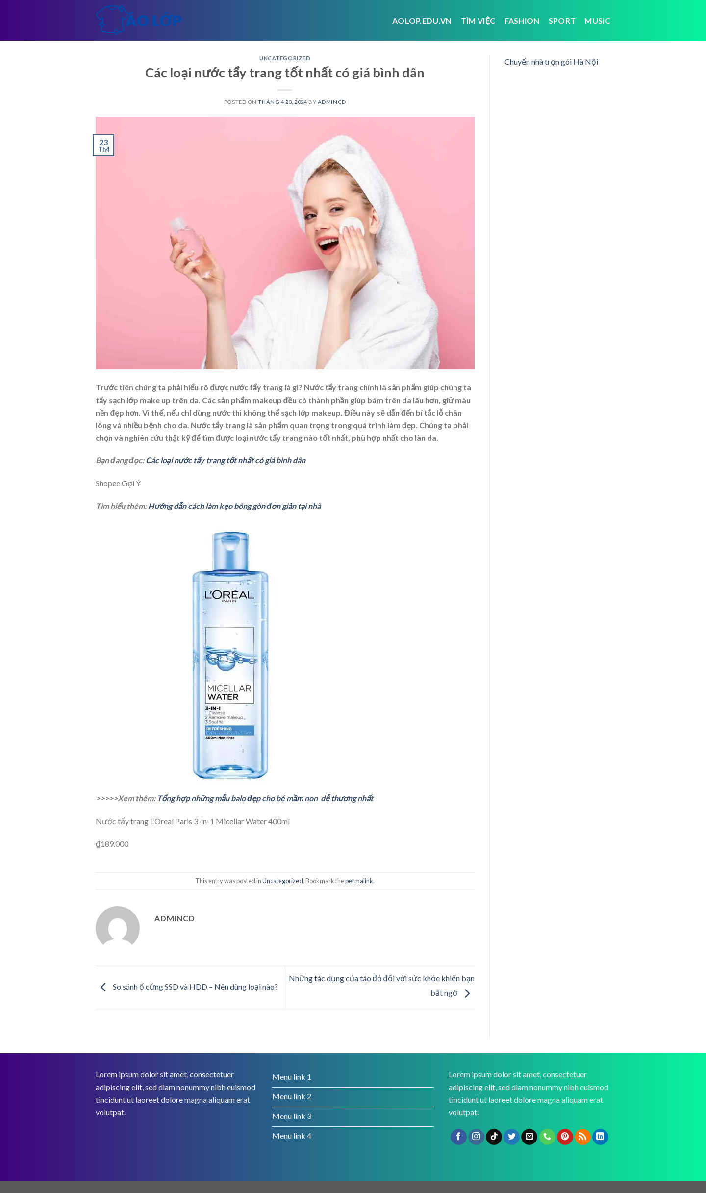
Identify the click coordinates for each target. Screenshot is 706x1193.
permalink (359, 881)
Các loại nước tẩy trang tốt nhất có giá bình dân (226, 460)
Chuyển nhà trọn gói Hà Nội (551, 61)
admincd (332, 102)
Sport (562, 20)
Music (597, 20)
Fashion (522, 20)
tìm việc (478, 20)
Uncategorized (284, 58)
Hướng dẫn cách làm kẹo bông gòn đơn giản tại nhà (234, 505)
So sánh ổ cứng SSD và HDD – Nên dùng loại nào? (187, 986)
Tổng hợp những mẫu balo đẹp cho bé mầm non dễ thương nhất (265, 798)
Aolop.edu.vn (422, 20)
